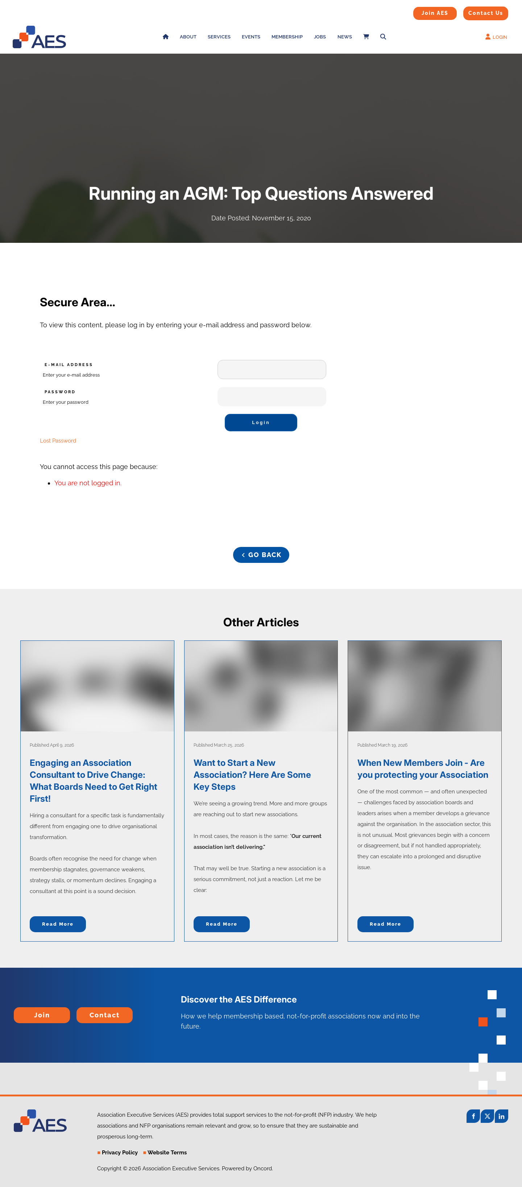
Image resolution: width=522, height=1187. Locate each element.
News (344, 37)
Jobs (320, 37)
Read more (58, 924)
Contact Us (476, 11)
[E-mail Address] (272, 369)
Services (219, 37)
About (188, 37)
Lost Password (58, 440)
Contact (88, 1012)
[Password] (272, 396)
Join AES (423, 11)
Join (20, 1012)
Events (251, 37)
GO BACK (261, 552)
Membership (287, 37)
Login (261, 422)
